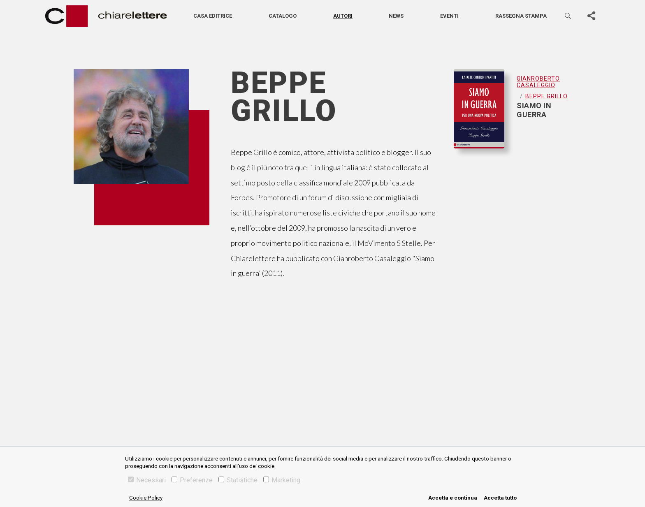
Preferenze (192, 480)
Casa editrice (212, 16)
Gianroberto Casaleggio (538, 81)
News (396, 16)
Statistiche (238, 480)
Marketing (281, 480)
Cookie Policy (145, 498)
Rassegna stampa (521, 16)
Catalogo (283, 16)
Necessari (147, 480)
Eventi (449, 16)
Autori (343, 16)
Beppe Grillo (546, 96)
